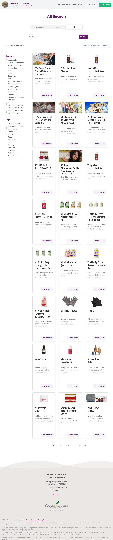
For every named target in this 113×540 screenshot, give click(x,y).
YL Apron (91, 311)
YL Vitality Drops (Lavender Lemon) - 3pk (96, 265)
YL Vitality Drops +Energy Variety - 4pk (69, 216)
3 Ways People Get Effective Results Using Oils (43, 119)
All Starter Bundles (15, 65)
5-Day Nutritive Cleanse (68, 70)
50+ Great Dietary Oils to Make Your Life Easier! (43, 71)
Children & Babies (15, 81)
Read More (47, 95)
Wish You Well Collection (93, 409)
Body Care (12, 76)
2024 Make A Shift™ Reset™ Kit (43, 167)
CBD (9, 79)
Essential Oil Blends (15, 105)
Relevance (90, 45)
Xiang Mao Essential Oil (67, 360)
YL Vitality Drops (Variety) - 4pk (69, 264)
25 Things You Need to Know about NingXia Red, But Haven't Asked (70, 121)
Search (91, 4)
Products (40, 27)
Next (85, 445)
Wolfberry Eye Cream (41, 409)
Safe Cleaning (13, 153)
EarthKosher (12, 129)
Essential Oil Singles (15, 110)
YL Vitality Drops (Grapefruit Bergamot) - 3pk (42, 313)
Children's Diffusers (15, 84)
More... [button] (80, 5)
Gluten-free (13, 140)
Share (105, 45)
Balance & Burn (14, 124)
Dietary (11, 94)
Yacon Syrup (40, 359)
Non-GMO (12, 148)
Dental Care (13, 92)
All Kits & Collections (16, 63)
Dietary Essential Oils (16, 97)
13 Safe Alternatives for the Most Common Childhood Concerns (70, 170)
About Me (30, 6)
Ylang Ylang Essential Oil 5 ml (95, 167)
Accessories (12, 60)
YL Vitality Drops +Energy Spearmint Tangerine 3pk (96, 216)
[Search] (51, 37)
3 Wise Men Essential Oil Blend (96, 70)
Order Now (105, 4)
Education (12, 102)
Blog (58, 27)
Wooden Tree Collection (93, 360)
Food (10, 137)
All (74, 27)
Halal (10, 142)
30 (80, 445)
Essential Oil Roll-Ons (16, 108)
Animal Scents (13, 68)
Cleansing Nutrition (15, 86)
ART (9, 71)
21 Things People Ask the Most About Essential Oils (96, 119)
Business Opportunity (16, 126)
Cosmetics (12, 89)
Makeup (11, 145)
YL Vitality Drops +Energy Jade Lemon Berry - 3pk (43, 265)
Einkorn (11, 132)
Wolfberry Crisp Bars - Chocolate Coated (68, 410)
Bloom (10, 73)
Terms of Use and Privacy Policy (36, 520)
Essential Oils (13, 113)
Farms (10, 134)
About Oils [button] (66, 5)
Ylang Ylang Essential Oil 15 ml (43, 215)
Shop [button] (74, 5)
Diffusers (11, 100)
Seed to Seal (13, 155)
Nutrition (11, 150)
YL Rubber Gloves (69, 311)
